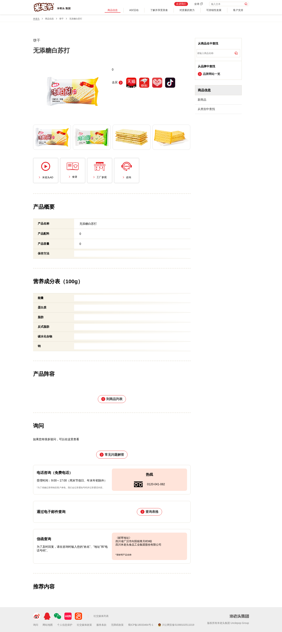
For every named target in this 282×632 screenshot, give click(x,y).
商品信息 (113, 10)
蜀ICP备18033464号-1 (140, 624)
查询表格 (149, 512)
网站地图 (48, 624)
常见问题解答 (112, 455)
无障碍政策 (117, 624)
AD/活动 (133, 10)
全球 (198, 3)
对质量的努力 (187, 10)
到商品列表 (111, 399)
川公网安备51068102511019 (176, 625)
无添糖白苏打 (75, 18)
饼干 (61, 18)
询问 (35, 624)
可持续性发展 (213, 10)
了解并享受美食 (159, 10)
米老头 (36, 18)
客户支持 (238, 10)
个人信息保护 (64, 624)
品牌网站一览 (209, 74)
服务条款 (101, 624)
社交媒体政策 (84, 624)
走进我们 (181, 3)
